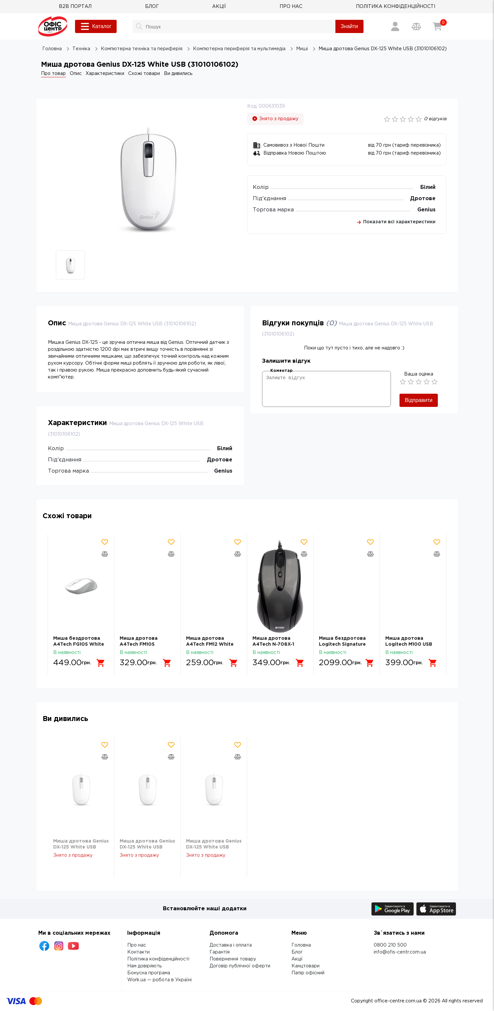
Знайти (349, 26)
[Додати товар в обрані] (104, 542)
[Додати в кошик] (101, 662)
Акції (297, 959)
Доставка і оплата (230, 945)
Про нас (136, 945)
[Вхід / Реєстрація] (395, 26)
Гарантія (219, 952)
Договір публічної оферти (239, 966)
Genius (426, 209)
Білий (428, 187)
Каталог (95, 26)
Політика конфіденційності (158, 959)
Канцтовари (305, 966)
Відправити (419, 400)
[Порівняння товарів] (416, 26)
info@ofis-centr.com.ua (400, 952)
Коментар (281, 371)
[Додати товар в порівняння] (104, 554)
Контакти (138, 952)
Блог (297, 952)
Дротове (423, 198)
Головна (301, 945)
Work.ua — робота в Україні (159, 980)
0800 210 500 (390, 945)
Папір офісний (307, 973)
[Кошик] (437, 26)
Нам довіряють (144, 966)
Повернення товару (232, 959)
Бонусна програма (148, 973)
